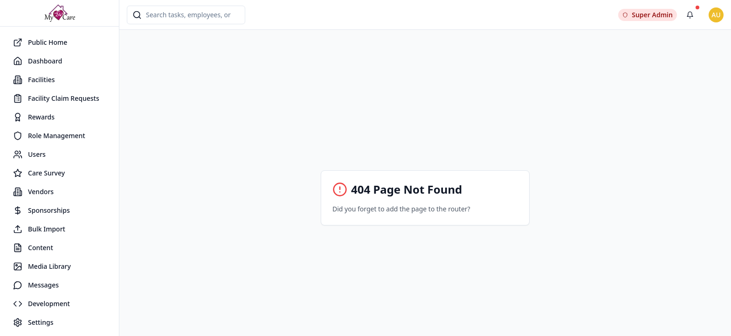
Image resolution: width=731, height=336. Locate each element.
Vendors (33, 191)
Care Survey (39, 173)
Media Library (42, 266)
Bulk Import (39, 229)
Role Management (49, 135)
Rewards (34, 117)
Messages (36, 285)
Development (41, 303)
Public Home (40, 42)
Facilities (34, 79)
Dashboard (37, 61)
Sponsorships (41, 210)
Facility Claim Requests (56, 98)
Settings (33, 322)
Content (33, 247)
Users (29, 154)
